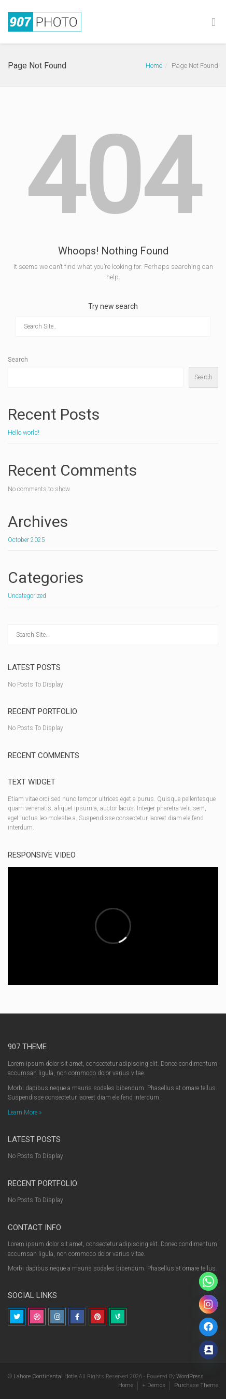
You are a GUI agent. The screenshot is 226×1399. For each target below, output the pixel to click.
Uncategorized (27, 595)
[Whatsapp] (208, 1281)
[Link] (208, 1327)
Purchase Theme (196, 1385)
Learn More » (24, 1112)
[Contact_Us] (208, 1349)
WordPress (190, 1376)
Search (18, 359)
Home (154, 65)
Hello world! (23, 432)
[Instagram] (208, 1304)
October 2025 (26, 540)
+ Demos (153, 1385)
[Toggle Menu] (213, 22)
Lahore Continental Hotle (45, 1376)
